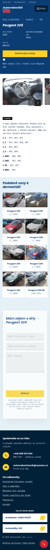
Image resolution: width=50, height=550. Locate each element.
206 (41, 19)
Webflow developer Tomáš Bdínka (19, 543)
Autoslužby (7, 2)
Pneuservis (8, 500)
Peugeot (29, 19)
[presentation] (25, 387)
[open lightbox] (23, 91)
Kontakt (6, 504)
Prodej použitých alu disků (16, 495)
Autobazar (32, 2)
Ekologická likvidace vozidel (18, 481)
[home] (25, 9)
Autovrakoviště (19, 2)
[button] (38, 103)
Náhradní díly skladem (14, 491)
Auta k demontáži (11, 19)
